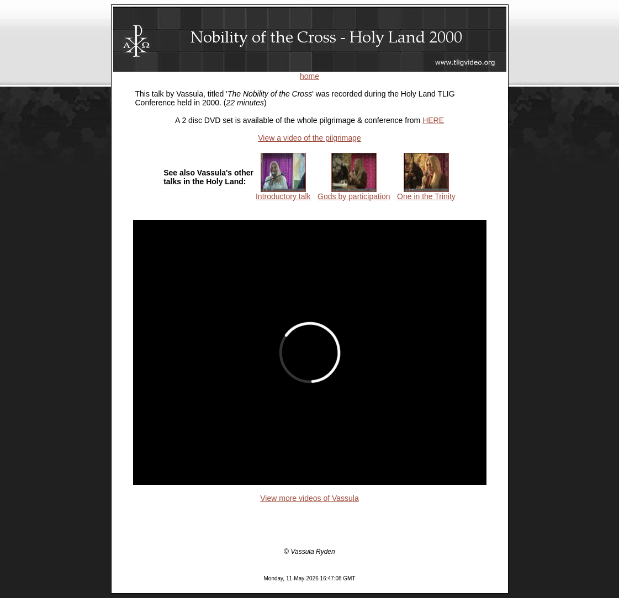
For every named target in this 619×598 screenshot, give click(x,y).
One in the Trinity (426, 193)
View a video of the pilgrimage (309, 138)
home (309, 76)
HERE (433, 120)
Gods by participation (354, 193)
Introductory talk (283, 193)
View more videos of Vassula (309, 498)
